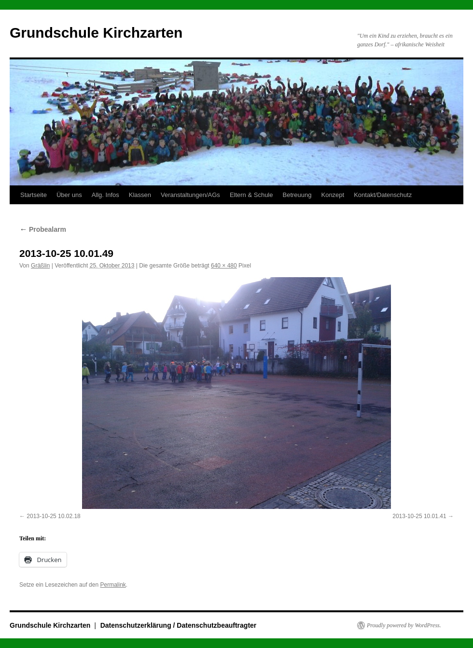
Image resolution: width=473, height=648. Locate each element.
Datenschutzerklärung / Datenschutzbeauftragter (178, 625)
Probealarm (42, 229)
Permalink (112, 584)
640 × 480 (224, 265)
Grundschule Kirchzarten (96, 33)
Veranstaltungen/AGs (190, 194)
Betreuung (296, 194)
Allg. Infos (105, 194)
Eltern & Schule (251, 194)
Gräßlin (40, 265)
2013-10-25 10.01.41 (419, 516)
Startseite (33, 194)
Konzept (332, 194)
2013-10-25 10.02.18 (53, 516)
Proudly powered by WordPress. (404, 625)
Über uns (69, 194)
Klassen (140, 194)
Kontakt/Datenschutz (383, 194)
